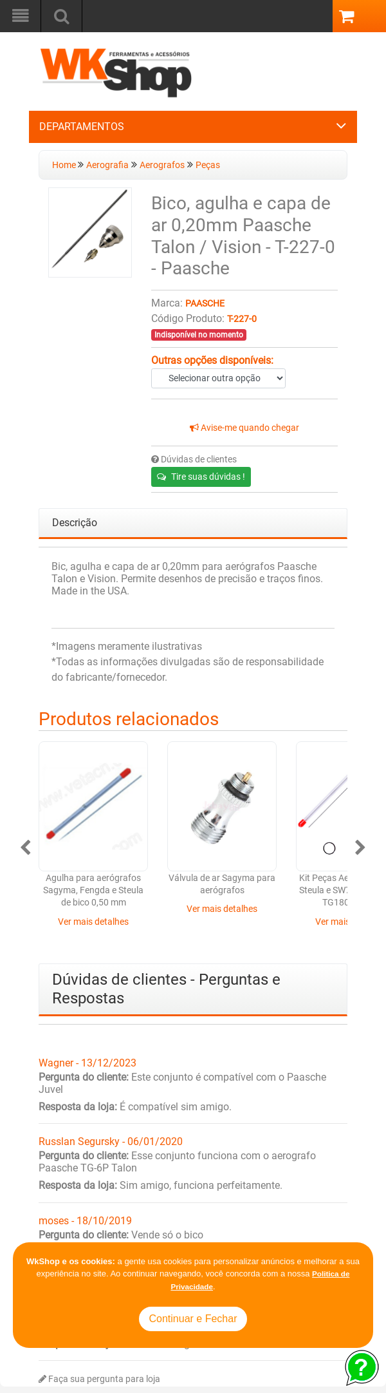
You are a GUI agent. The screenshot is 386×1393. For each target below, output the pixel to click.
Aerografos (162, 165)
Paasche (205, 303)
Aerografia (107, 165)
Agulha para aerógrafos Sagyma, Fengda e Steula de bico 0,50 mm (93, 891)
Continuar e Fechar (193, 1318)
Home (65, 165)
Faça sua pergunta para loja (99, 1379)
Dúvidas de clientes (194, 459)
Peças (208, 165)
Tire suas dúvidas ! (201, 476)
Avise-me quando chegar (244, 427)
